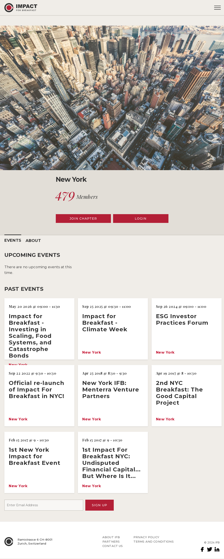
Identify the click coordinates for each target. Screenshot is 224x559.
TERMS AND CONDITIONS (153, 541)
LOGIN (141, 218)
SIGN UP (99, 505)
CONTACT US (112, 546)
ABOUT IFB (111, 537)
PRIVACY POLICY (146, 537)
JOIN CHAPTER (83, 218)
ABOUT (33, 240)
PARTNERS (111, 541)
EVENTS (12, 240)
